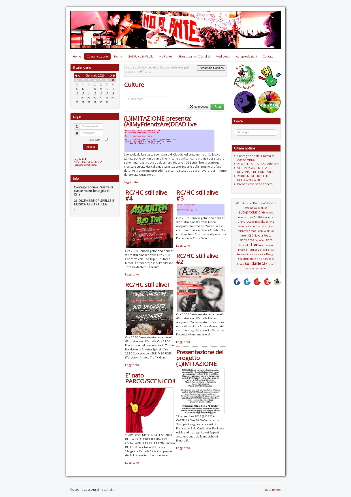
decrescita (247, 240)
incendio (244, 245)
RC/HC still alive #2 (197, 259)
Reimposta (199, 106)
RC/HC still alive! (147, 285)
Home (77, 56)
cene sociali (245, 217)
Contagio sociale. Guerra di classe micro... (255, 158)
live (255, 244)
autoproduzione (252, 212)
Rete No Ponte (259, 258)
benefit (269, 212)
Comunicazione (97, 56)
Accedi (90, 146)
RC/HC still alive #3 (197, 195)
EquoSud (260, 240)
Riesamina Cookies (211, 68)
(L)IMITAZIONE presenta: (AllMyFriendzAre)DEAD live (160, 121)
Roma (240, 264)
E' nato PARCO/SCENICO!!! (151, 378)
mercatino (266, 245)
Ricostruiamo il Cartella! (194, 56)
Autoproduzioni (246, 56)
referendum (259, 254)
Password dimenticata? (85, 164)
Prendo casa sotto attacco (255, 184)
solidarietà (255, 263)
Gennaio (91, 75)
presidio (264, 249)
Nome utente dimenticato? (88, 162)
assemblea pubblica (256, 207)
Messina (242, 249)
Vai (217, 106)
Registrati (81, 159)
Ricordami (94, 140)
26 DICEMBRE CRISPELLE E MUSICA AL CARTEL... (254, 178)
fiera (269, 240)
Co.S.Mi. (258, 217)
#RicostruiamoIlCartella (249, 203)
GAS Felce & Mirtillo (141, 56)
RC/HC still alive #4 (146, 195)
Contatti (268, 56)
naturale (253, 249)
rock (271, 258)
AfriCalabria (269, 203)
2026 (101, 75)
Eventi (118, 56)
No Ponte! (166, 56)
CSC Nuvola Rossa (260, 235)
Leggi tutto (131, 182)
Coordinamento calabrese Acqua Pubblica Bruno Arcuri (256, 231)
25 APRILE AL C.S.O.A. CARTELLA (257, 164)
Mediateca (223, 56)
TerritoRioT (261, 268)
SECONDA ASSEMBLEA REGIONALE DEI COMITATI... (255, 170)
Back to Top (273, 490)
